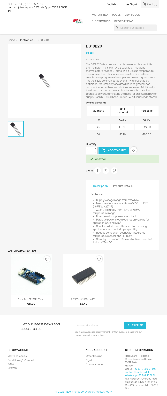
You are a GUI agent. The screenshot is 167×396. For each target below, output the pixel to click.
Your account (96, 350)
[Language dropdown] (112, 4)
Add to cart (114, 150)
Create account (95, 364)
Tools (116, 14)
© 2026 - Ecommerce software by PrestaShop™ (83, 391)
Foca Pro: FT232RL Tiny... (31, 299)
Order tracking (94, 355)
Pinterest (114, 170)
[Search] (135, 27)
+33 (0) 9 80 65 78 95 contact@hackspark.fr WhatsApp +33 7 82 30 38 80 (37, 7)
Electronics (101, 21)
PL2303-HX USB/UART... (83, 299)
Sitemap (12, 367)
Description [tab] (100, 186)
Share (97, 170)
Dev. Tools (132, 14)
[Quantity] (90, 150)
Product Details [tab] (122, 186)
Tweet (106, 170)
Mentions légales (17, 355)
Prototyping (123, 21)
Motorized (100, 14)
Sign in (89, 360)
